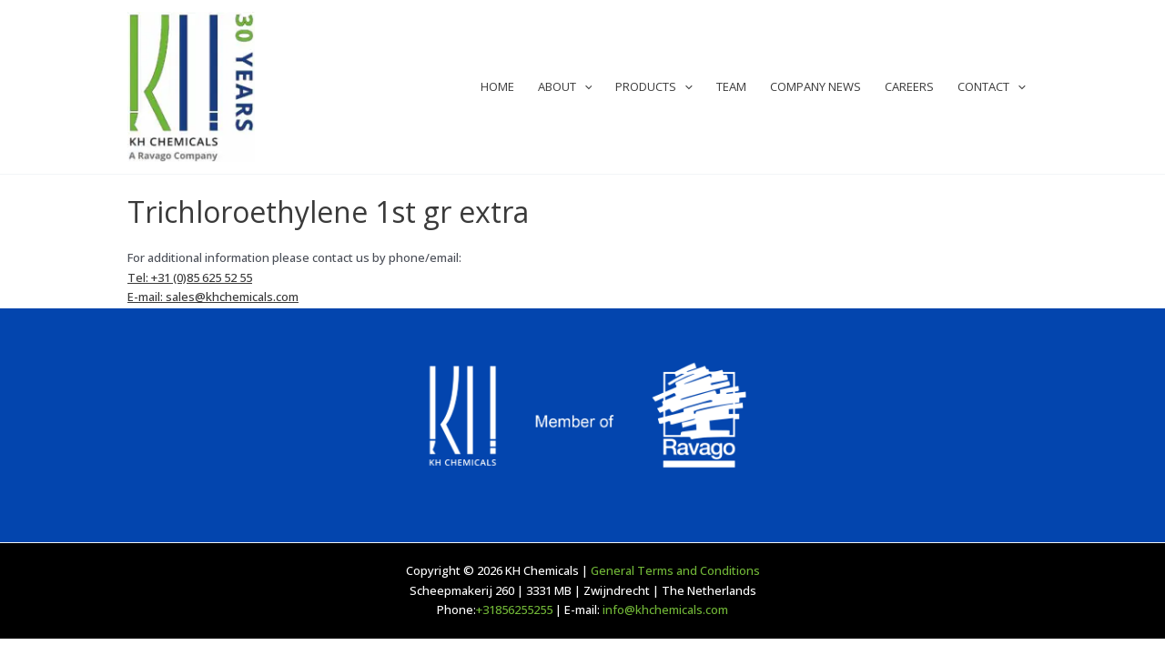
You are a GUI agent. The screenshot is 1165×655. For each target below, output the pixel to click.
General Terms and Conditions (675, 570)
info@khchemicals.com (665, 609)
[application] (584, 86)
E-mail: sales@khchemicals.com (213, 296)
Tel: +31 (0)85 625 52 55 (189, 277)
